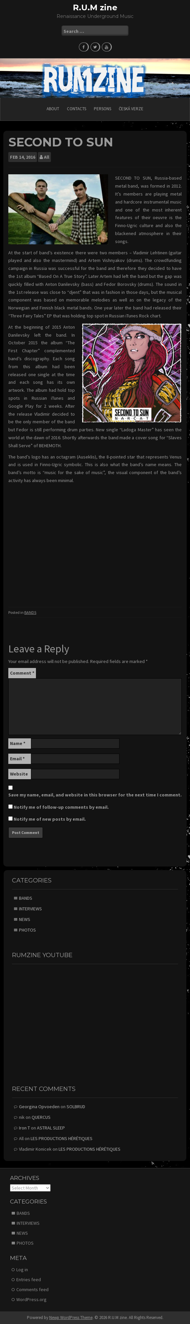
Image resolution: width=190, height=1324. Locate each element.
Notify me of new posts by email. (50, 819)
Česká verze (131, 109)
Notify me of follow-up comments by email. (61, 807)
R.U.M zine (95, 7)
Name (17, 743)
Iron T (24, 1128)
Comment (22, 673)
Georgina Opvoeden (39, 1107)
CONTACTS (76, 109)
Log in (22, 1270)
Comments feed (32, 1289)
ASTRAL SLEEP (51, 1128)
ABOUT (53, 109)
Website (19, 774)
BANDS (30, 612)
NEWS (24, 919)
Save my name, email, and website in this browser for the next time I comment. (95, 795)
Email (17, 759)
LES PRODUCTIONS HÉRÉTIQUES (62, 1138)
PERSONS (102, 109)
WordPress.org (31, 1299)
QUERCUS (41, 1117)
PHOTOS (27, 930)
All (46, 157)
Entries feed (28, 1280)
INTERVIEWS (30, 909)
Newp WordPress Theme (71, 1317)
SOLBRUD (76, 1107)
